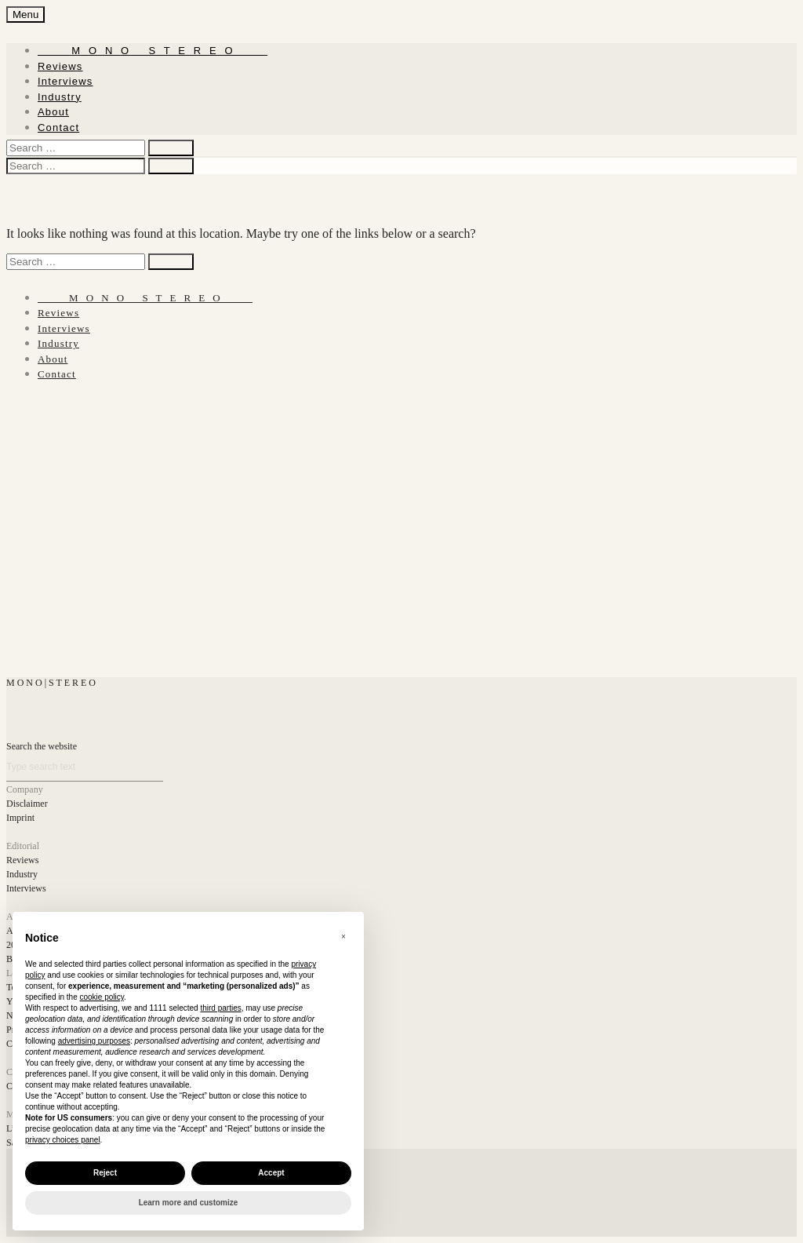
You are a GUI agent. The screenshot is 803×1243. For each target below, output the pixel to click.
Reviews (60, 66)
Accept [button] (271, 1172)
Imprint (20, 817)
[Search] (84, 767)
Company (24, 789)
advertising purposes (94, 1041)
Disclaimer (27, 803)
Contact (58, 127)
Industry (60, 97)
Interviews (65, 81)
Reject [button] (105, 1172)
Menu (25, 14)
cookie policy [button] (102, 997)
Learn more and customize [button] (188, 1202)
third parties (220, 1008)
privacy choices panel (62, 1139)
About (53, 112)
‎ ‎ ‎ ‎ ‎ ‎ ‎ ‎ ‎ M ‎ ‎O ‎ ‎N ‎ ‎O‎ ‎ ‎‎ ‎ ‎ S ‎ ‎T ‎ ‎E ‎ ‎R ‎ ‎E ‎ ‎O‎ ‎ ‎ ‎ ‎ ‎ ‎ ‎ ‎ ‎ (152, 50)
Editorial (22, 845)
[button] (343, 937)
